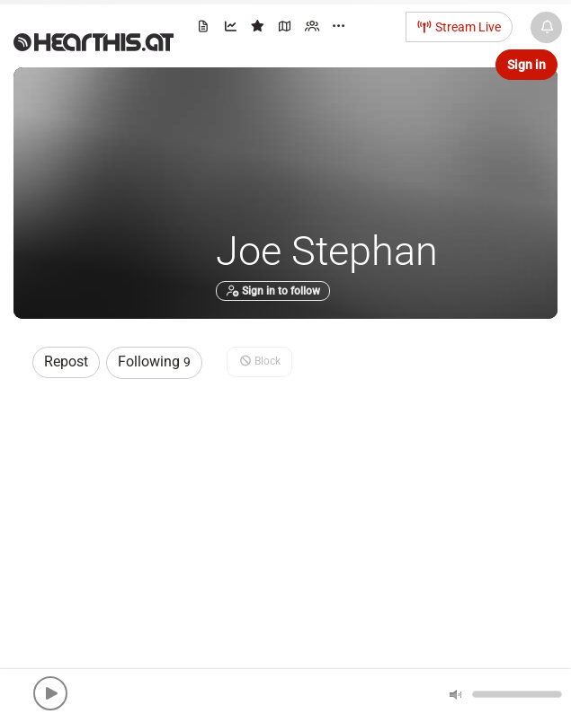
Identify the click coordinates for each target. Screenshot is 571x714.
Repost (66, 361)
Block (259, 361)
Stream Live (459, 27)
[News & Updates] (546, 27)
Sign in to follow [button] (273, 291)
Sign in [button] (526, 64)
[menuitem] (205, 29)
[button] (50, 693)
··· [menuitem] (338, 26)
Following (154, 361)
